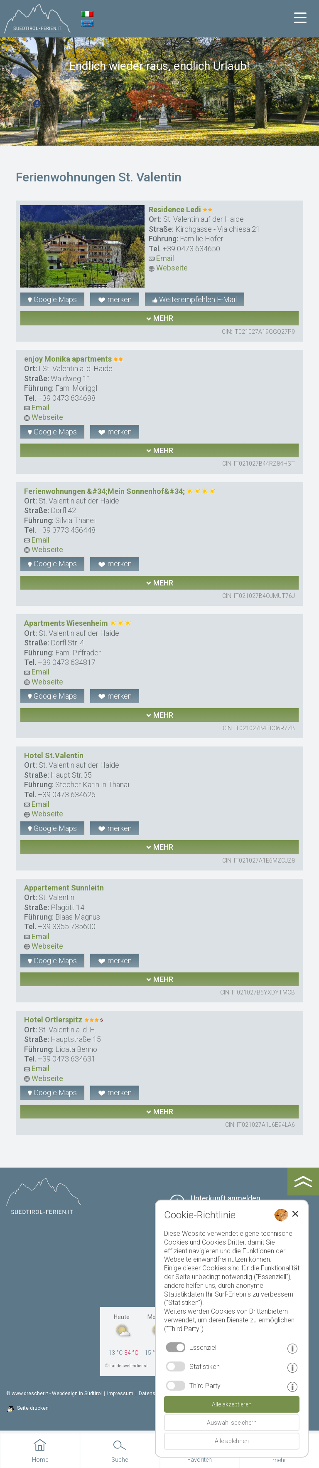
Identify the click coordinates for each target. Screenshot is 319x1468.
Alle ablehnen (232, 1441)
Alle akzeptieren (232, 1404)
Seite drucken (33, 1408)
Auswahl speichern (232, 1422)
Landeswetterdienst (128, 1366)
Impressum (120, 1393)
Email (161, 258)
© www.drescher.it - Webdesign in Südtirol (54, 1393)
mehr (159, 318)
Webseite (168, 267)
